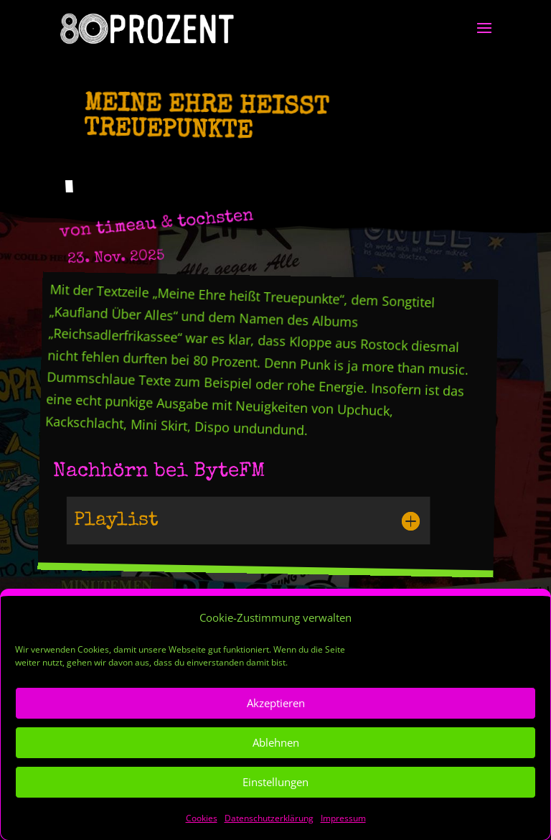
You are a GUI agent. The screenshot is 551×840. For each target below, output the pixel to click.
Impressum (343, 831)
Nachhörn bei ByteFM (159, 472)
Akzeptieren (276, 716)
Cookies (201, 831)
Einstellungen (275, 795)
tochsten (215, 219)
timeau (126, 227)
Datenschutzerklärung (269, 831)
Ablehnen (276, 756)
